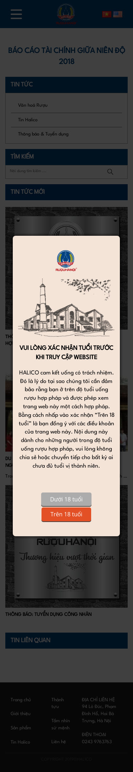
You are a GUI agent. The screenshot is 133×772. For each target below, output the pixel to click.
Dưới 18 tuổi (66, 499)
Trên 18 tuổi (66, 514)
